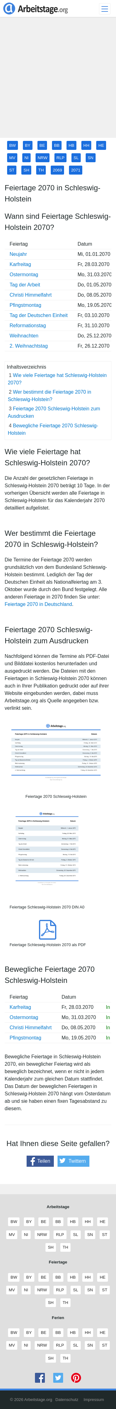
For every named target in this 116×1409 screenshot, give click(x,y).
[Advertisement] (58, 80)
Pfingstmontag (25, 305)
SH (26, 170)
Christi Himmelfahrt (31, 295)
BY (27, 145)
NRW (43, 157)
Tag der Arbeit (25, 284)
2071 (75, 170)
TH (41, 170)
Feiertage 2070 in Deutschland (38, 604)
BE (42, 145)
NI (26, 157)
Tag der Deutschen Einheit (39, 315)
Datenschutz (66, 1399)
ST (12, 170)
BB (57, 145)
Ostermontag (24, 274)
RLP (61, 157)
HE (101, 145)
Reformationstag (28, 325)
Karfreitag (20, 264)
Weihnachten (24, 335)
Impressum (94, 1399)
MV (12, 157)
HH (86, 145)
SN (90, 157)
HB (72, 145)
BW (12, 145)
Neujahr (18, 254)
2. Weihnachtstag (29, 346)
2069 (57, 170)
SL (76, 157)
